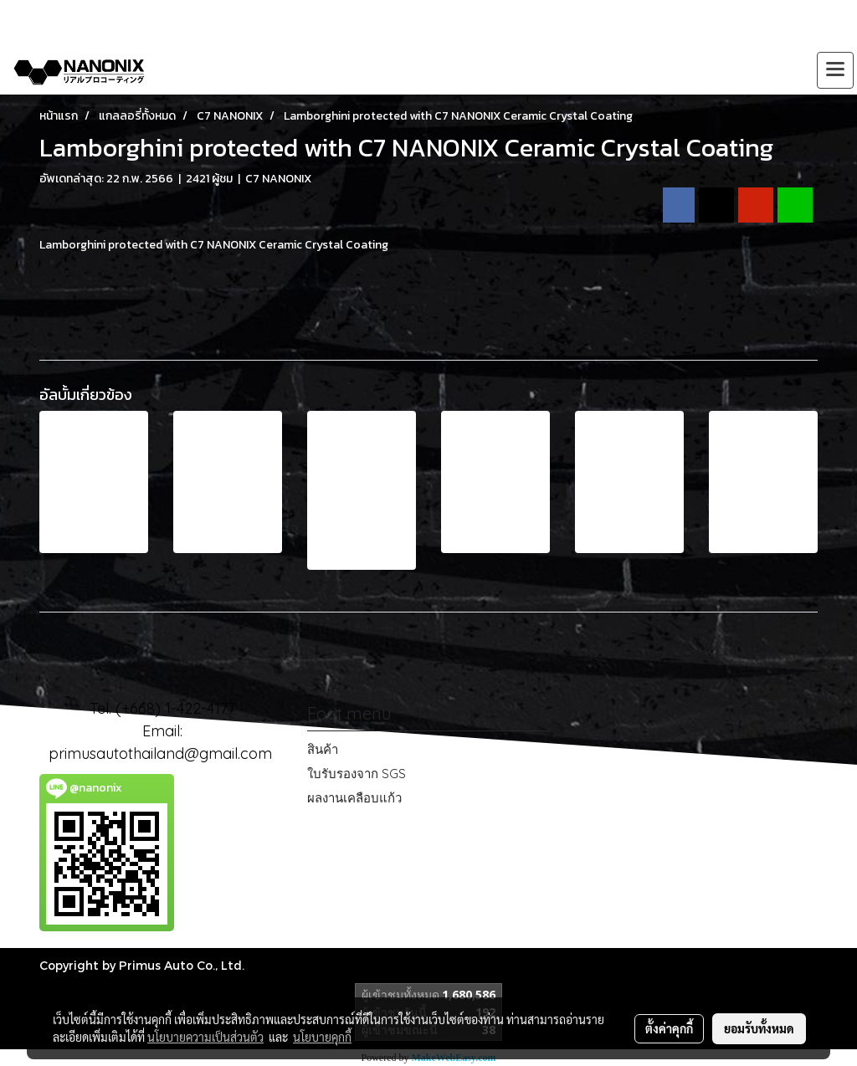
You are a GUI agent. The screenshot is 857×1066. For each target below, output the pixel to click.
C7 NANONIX (278, 178)
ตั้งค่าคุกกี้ (669, 1028)
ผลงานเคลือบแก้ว (354, 798)
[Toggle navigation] (835, 70)
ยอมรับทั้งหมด (759, 1028)
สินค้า (322, 749)
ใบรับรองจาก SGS (356, 774)
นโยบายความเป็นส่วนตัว (205, 1036)
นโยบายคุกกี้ (322, 1036)
